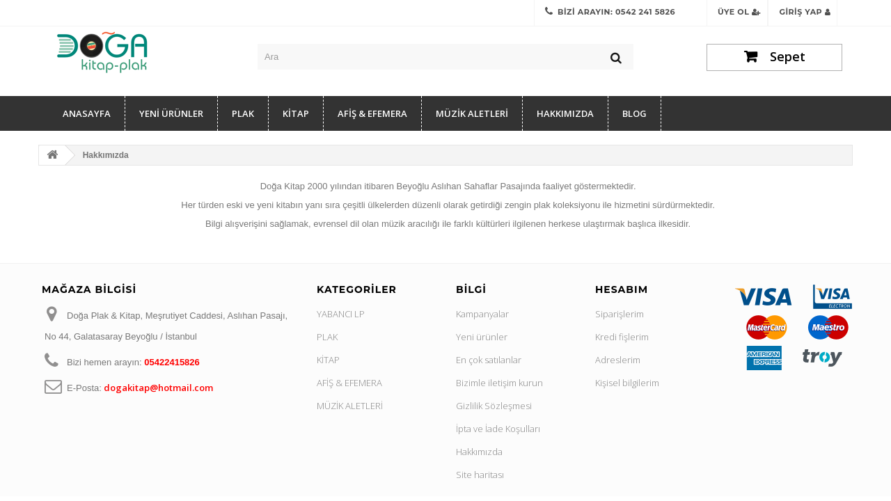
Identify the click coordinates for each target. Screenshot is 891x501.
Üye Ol (739, 12)
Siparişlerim (619, 314)
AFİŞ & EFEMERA (372, 113)
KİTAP (296, 113)
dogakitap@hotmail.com (158, 387)
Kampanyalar (482, 314)
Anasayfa (87, 113)
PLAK (243, 113)
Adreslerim (617, 359)
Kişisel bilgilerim (627, 382)
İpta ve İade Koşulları (498, 428)
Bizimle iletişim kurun (499, 382)
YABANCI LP (341, 314)
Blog (634, 113)
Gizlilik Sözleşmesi (494, 405)
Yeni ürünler (481, 337)
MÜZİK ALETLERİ (472, 113)
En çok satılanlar (488, 359)
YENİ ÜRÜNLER (171, 113)
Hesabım (621, 289)
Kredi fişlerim (622, 337)
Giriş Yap (804, 12)
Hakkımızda (565, 113)
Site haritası (480, 474)
